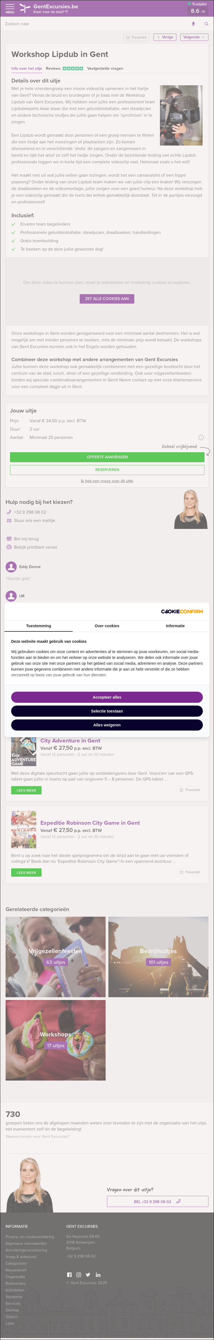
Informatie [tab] (175, 626)
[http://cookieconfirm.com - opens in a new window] (182, 611)
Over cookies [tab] (107, 626)
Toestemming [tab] (38, 626)
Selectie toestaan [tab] (107, 711)
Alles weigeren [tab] (107, 725)
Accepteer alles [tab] (107, 697)
